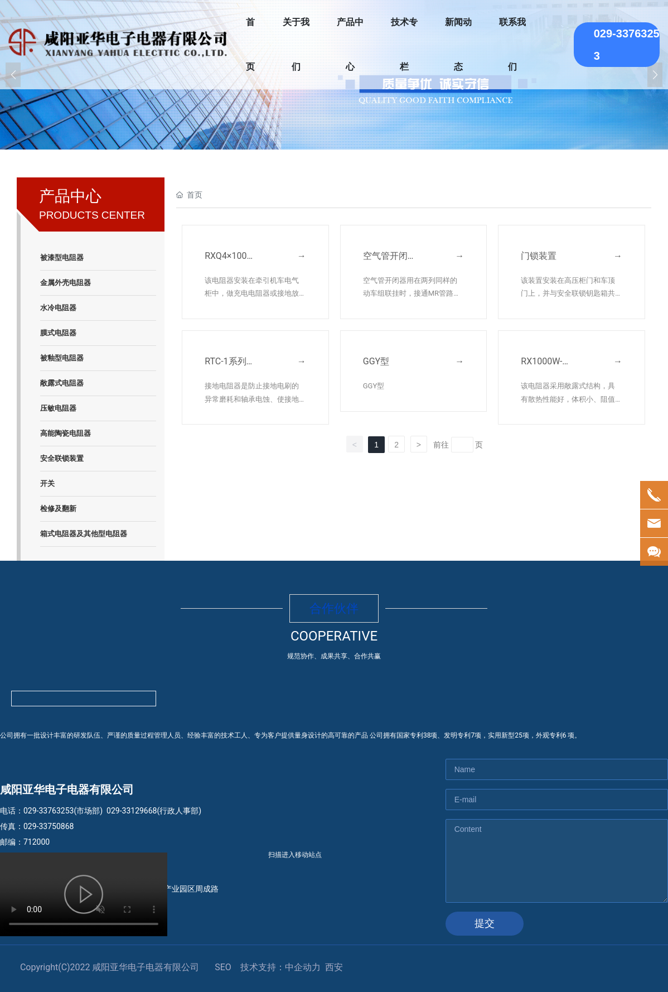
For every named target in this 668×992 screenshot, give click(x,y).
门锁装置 (538, 256)
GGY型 (376, 361)
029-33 (118, 810)
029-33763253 (48, 810)
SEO (223, 967)
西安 (334, 967)
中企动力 (303, 967)
